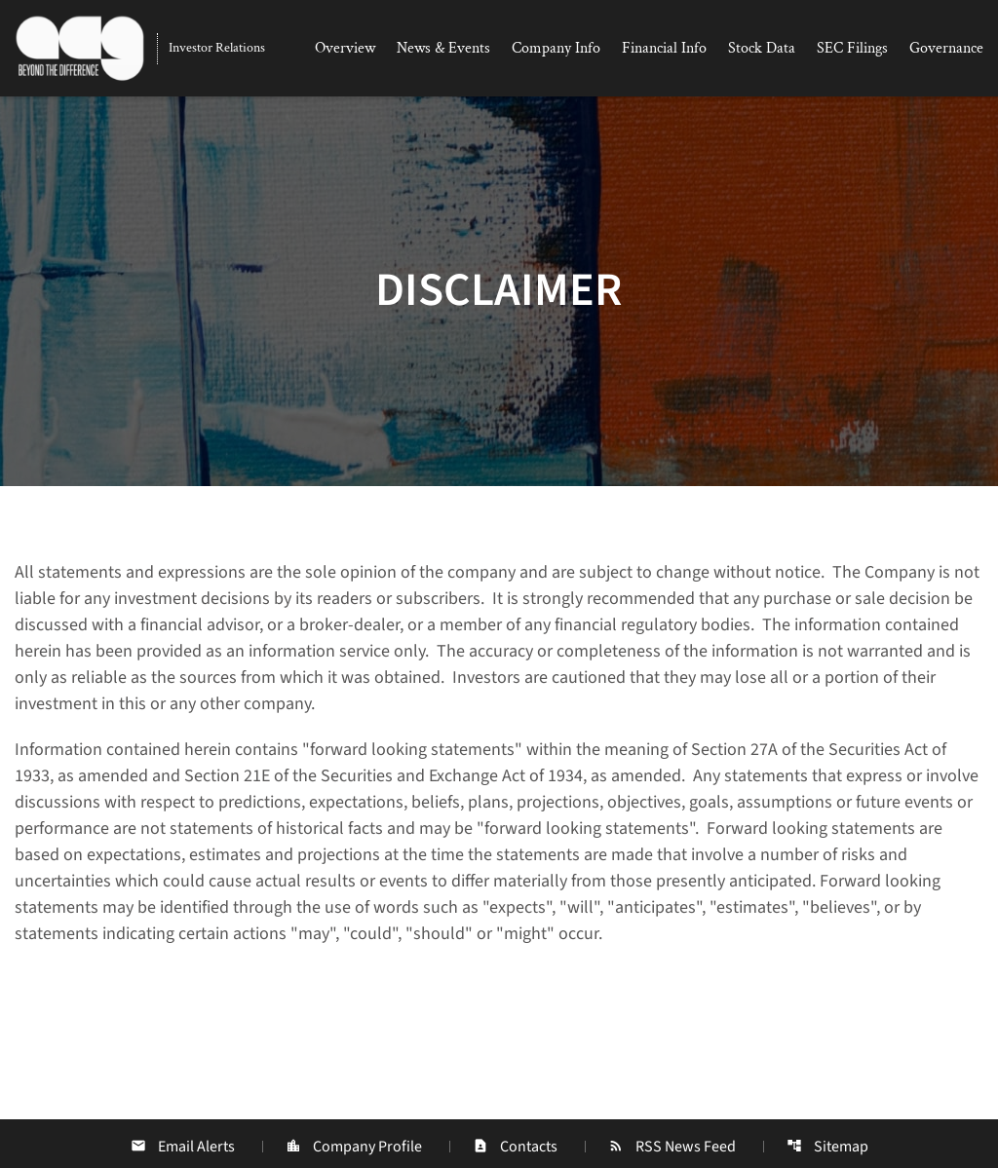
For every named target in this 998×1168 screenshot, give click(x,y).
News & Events (443, 48)
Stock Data (761, 48)
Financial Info (664, 48)
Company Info (556, 48)
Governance (946, 48)
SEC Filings (852, 48)
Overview (345, 48)
